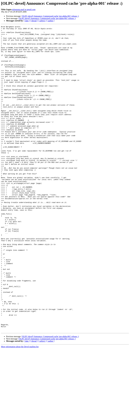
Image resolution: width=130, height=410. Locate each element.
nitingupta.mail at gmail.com (23, 9)
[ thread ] (34, 21)
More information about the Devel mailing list (20, 408)
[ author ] (50, 21)
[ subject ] (42, 21)
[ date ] (27, 21)
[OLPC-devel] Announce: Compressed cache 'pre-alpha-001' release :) (50, 16)
